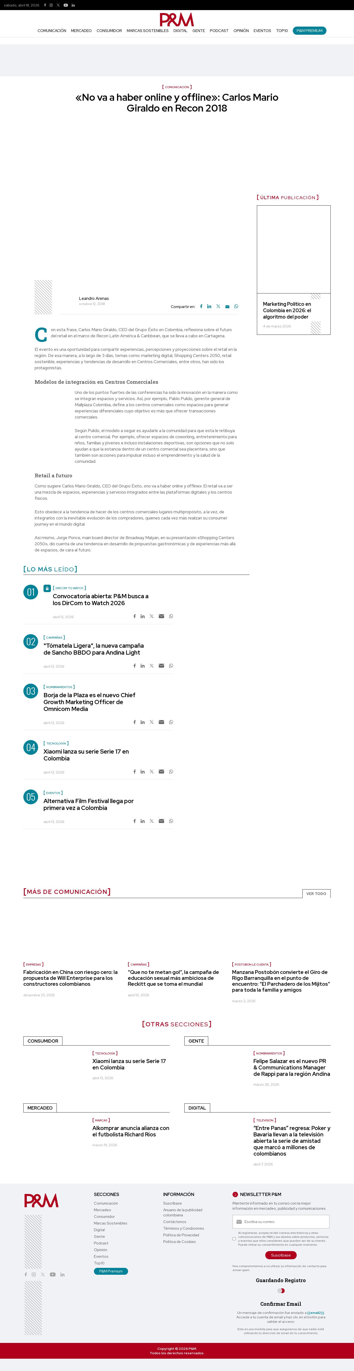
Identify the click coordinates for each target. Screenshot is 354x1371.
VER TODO (316, 893)
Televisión (264, 1120)
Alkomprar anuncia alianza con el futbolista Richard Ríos (130, 1131)
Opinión (241, 30)
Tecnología (105, 1053)
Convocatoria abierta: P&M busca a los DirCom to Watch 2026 (100, 599)
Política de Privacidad (181, 1235)
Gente (198, 30)
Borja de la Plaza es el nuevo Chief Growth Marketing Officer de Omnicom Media (89, 702)
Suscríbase (172, 1203)
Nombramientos (269, 1053)
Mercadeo (81, 30)
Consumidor (109, 30)
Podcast (219, 30)
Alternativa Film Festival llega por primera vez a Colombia (89, 804)
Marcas (101, 1120)
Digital (181, 30)
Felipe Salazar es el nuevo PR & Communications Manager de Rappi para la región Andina (291, 1068)
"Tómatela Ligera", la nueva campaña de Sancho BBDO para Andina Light (94, 649)
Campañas (139, 965)
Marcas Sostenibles (148, 30)
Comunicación (52, 30)
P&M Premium (310, 30)
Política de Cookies (179, 1241)
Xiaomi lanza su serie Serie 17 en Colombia (86, 755)
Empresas (33, 965)
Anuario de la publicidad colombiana (182, 1213)
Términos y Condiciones (183, 1228)
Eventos (262, 30)
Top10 (282, 30)
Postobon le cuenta (251, 965)
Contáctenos (174, 1221)
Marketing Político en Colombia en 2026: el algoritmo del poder (287, 310)
